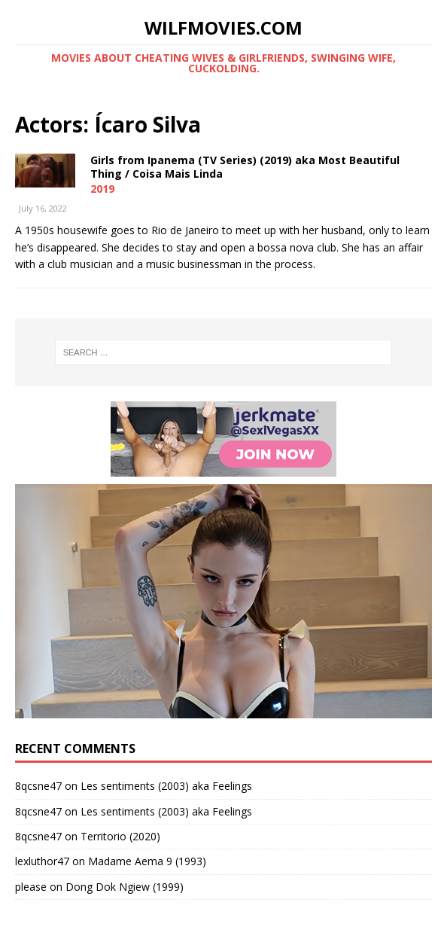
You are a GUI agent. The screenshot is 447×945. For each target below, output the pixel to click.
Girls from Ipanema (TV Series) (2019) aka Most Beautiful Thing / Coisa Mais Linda (245, 167)
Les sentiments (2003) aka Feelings (166, 786)
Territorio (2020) (120, 836)
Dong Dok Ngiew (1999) (124, 886)
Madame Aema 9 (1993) (147, 861)
